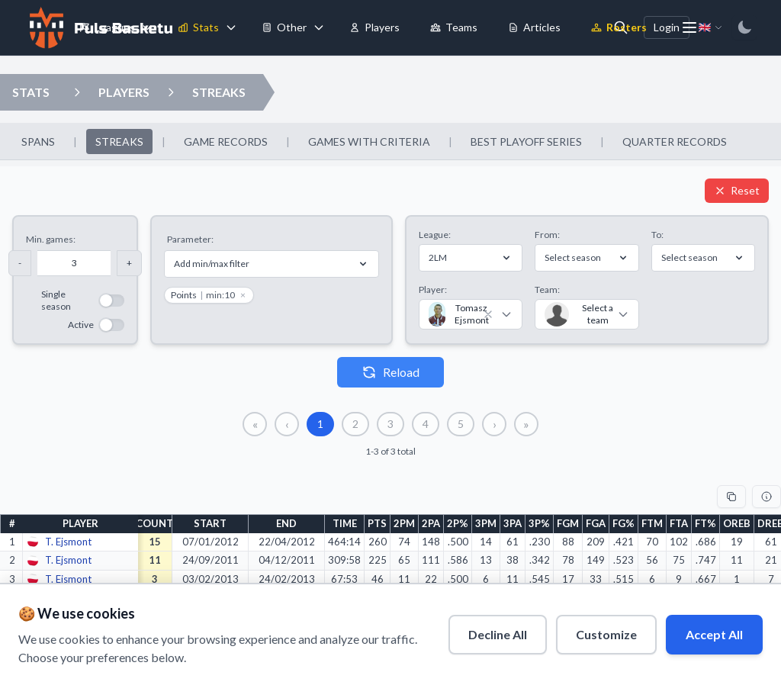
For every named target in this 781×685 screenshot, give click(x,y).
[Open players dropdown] (77, 92)
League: (435, 234)
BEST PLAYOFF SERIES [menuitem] (526, 141)
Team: (547, 289)
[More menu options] (689, 27)
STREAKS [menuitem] (119, 141)
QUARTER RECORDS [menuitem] (674, 141)
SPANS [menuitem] (38, 141)
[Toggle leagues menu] (147, 27)
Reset (737, 190)
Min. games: (51, 239)
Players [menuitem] (374, 27)
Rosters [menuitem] (619, 27)
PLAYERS (123, 92)
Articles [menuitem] (534, 27)
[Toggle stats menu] (231, 27)
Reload (390, 372)
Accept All (714, 634)
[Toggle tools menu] (319, 27)
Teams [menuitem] (453, 27)
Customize (606, 634)
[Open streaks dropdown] (171, 92)
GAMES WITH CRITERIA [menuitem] (369, 141)
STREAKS (219, 92)
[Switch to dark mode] (744, 27)
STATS (31, 92)
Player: (433, 289)
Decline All (497, 634)
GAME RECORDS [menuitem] (226, 141)
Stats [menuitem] (198, 27)
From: (547, 234)
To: (657, 234)
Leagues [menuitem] (107, 27)
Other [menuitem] (284, 27)
